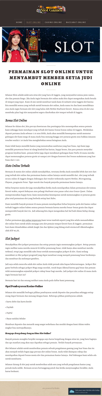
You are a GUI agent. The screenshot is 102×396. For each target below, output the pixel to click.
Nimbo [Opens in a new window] (57, 388)
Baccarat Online (76, 22)
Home (19, 22)
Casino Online (53, 22)
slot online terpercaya (31, 220)
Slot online (34, 22)
